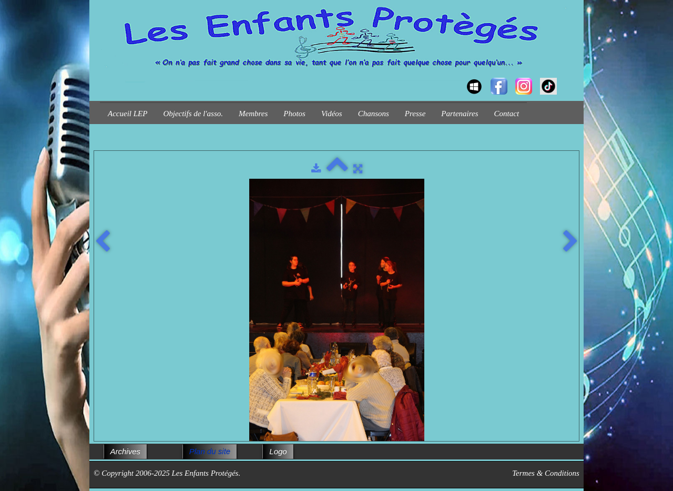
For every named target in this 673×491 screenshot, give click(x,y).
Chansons (373, 113)
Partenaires (459, 113)
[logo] (104, 77)
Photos (294, 113)
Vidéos (331, 113)
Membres (253, 113)
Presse (415, 113)
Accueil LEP (127, 113)
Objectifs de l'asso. (193, 113)
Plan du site (209, 451)
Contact (506, 113)
